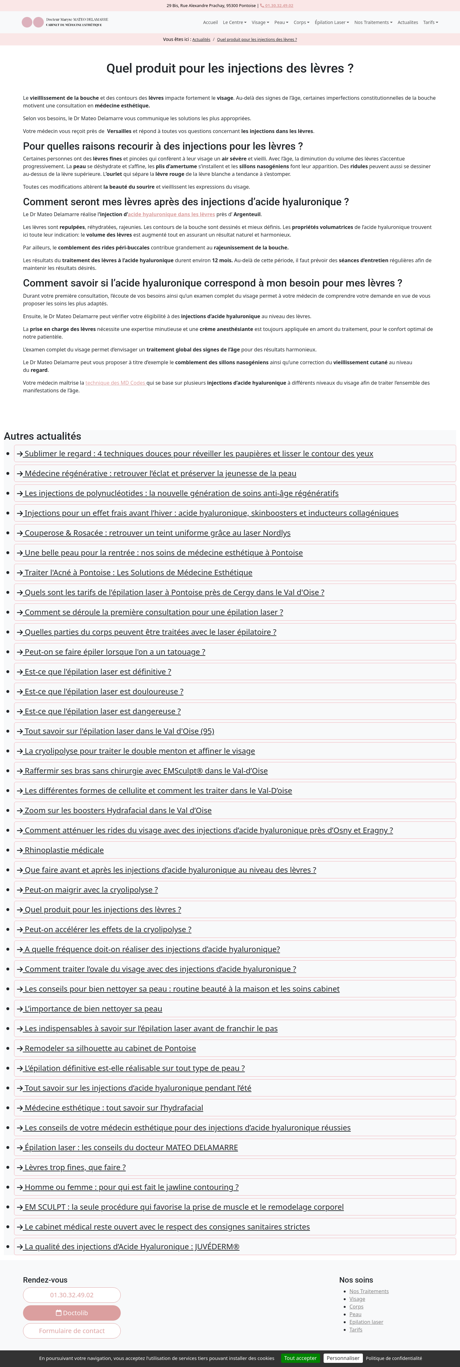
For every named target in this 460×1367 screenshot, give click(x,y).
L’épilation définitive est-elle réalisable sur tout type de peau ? (131, 1068)
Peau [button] (279, 22)
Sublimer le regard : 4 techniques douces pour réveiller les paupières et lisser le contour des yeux (195, 453)
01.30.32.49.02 (276, 5)
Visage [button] (258, 22)
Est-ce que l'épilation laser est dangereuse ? (99, 711)
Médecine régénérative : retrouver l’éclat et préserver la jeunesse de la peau (156, 473)
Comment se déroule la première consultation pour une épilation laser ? (150, 612)
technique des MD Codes (116, 382)
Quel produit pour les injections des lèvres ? (99, 909)
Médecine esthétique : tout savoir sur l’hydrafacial (110, 1107)
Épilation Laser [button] (330, 22)
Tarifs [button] (428, 22)
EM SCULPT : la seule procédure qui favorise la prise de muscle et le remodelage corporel (180, 1206)
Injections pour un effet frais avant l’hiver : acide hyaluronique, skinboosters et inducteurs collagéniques (208, 512)
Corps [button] (300, 22)
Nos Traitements (369, 1291)
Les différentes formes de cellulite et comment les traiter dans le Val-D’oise (154, 790)
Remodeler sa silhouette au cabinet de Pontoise (106, 1048)
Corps (356, 1306)
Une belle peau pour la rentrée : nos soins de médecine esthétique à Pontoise (160, 552)
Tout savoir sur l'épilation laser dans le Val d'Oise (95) (115, 731)
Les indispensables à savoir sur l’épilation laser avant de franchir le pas (147, 1028)
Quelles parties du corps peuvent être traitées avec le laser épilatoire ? (146, 631)
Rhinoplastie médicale (60, 850)
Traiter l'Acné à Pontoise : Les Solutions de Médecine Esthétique (134, 572)
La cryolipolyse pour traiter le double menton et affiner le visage (136, 750)
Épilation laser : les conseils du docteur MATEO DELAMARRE (127, 1147)
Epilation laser (366, 1321)
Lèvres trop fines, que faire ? (71, 1167)
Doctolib (72, 1312)
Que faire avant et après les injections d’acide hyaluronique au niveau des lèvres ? (166, 869)
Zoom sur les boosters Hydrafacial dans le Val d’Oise (114, 810)
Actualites (408, 22)
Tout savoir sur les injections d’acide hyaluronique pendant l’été (134, 1087)
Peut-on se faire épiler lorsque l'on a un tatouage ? (111, 651)
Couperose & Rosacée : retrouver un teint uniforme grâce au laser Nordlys (154, 532)
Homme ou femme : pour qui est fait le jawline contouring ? (128, 1187)
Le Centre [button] (233, 22)
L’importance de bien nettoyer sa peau (89, 1008)
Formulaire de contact (72, 1330)
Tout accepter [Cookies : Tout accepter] (300, 1358)
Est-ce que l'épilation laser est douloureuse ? (100, 691)
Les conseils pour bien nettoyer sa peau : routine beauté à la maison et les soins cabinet (178, 988)
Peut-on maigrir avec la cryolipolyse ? (87, 889)
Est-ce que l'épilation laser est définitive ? (94, 671)
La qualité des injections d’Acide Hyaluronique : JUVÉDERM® (128, 1246)
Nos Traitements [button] (371, 22)
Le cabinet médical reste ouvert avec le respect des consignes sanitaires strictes (163, 1226)
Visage (357, 1298)
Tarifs (356, 1329)
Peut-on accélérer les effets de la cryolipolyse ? (104, 929)
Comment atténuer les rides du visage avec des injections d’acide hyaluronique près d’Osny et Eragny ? (205, 830)
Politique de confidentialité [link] (394, 1358)
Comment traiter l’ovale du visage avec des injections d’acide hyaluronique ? (156, 968)
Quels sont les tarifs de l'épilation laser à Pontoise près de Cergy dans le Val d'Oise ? (170, 592)
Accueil (210, 22)
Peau (355, 1314)
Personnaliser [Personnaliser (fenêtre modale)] (343, 1358)
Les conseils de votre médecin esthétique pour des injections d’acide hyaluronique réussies (184, 1127)
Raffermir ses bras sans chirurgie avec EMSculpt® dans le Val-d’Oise (142, 770)
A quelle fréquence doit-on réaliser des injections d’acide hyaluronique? (148, 949)
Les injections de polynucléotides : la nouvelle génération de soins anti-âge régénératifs (178, 493)
